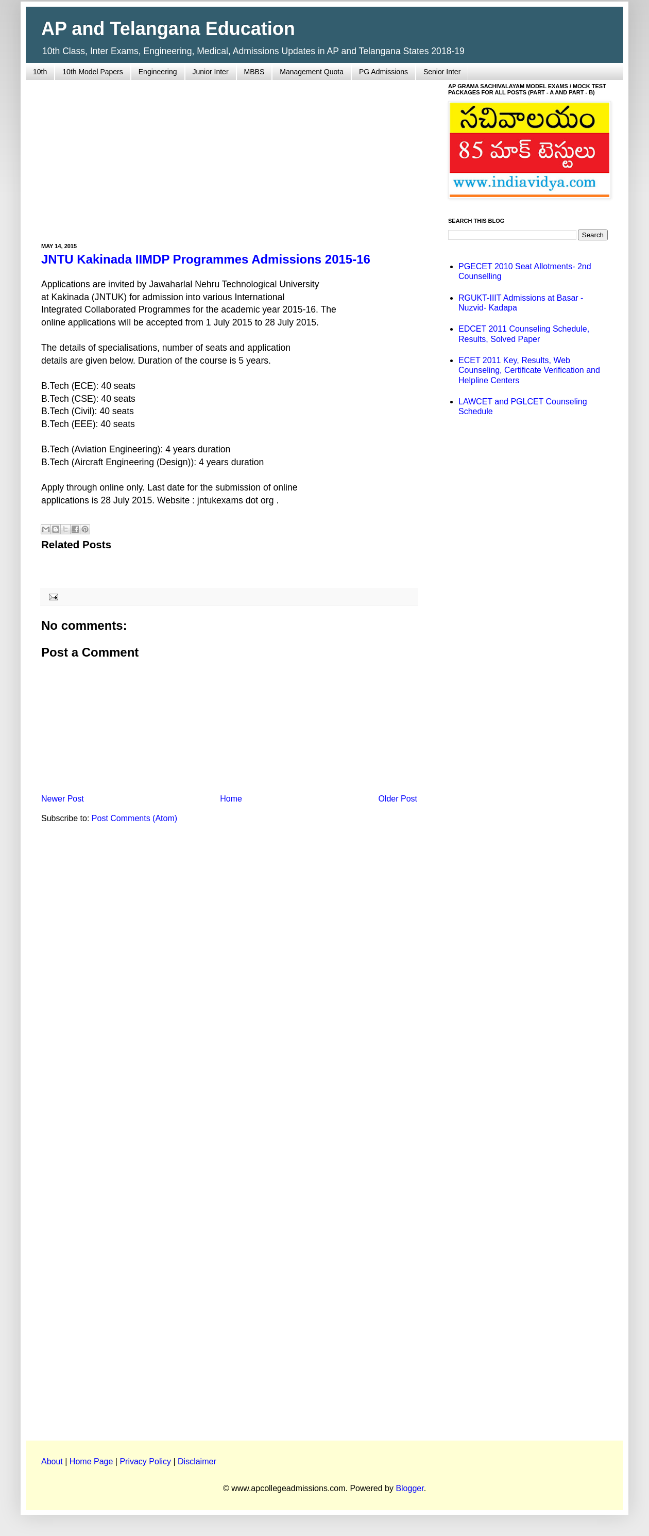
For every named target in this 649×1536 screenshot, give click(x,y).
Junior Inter (211, 72)
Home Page (91, 1461)
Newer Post (62, 798)
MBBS (254, 72)
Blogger (409, 1488)
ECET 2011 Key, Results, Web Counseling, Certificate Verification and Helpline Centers (529, 370)
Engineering (158, 72)
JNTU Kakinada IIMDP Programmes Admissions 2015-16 (205, 259)
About (52, 1461)
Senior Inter (441, 72)
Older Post (397, 798)
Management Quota (312, 72)
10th (40, 72)
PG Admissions (383, 72)
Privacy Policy (145, 1461)
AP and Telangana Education (168, 28)
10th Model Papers (92, 72)
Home (231, 798)
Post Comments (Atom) (134, 818)
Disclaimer (197, 1461)
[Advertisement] (229, 155)
